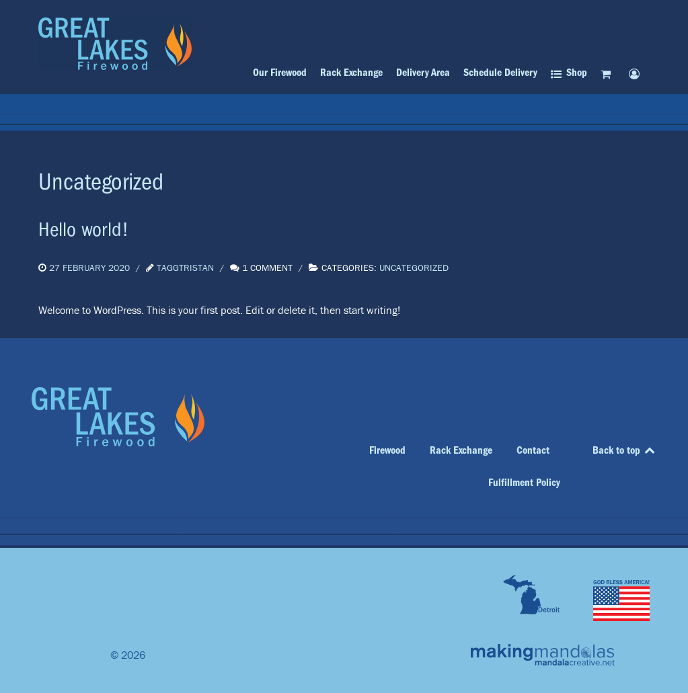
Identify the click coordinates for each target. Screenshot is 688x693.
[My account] (636, 73)
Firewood (387, 450)
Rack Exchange (461, 450)
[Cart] (608, 73)
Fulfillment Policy (524, 483)
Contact (533, 450)
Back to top (625, 450)
